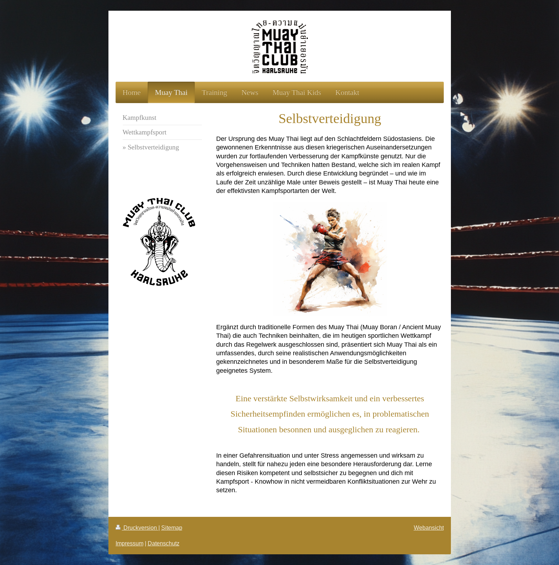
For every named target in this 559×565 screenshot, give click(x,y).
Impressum (129, 543)
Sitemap (171, 527)
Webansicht (429, 527)
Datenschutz (163, 543)
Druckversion (137, 527)
